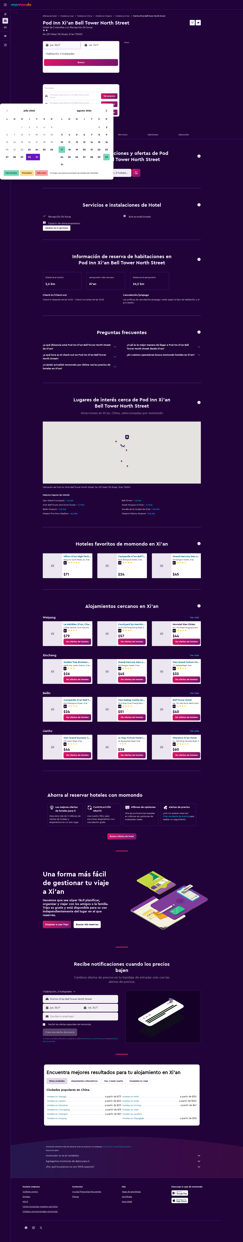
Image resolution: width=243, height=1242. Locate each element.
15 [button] (87, 89)
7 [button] (79, 81)
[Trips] (5, 36)
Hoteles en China (89, 16)
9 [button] (94, 81)
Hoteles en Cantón (61, 1101)
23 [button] (94, 96)
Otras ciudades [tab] (62, 1081)
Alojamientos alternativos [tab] (89, 1081)
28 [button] (79, 104)
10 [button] (101, 81)
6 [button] (72, 81)
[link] (82, 642)
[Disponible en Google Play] (190, 1193)
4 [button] (109, 74)
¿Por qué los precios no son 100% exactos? (128, 1167)
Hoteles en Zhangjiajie (138, 1118)
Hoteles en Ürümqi (137, 1105)
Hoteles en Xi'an (128, 16)
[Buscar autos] (5, 27)
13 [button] (72, 89)
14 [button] (79, 89)
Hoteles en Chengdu (62, 1114)
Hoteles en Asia (72, 16)
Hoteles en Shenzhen (62, 1105)
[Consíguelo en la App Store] (190, 1200)
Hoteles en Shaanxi (109, 16)
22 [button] (86, 96)
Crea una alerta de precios (181, 816)
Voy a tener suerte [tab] (118, 1081)
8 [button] (86, 81)
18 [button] (109, 89)
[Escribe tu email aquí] (88, 1016)
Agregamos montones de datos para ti (128, 1161)
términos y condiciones (98, 1039)
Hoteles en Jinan (136, 1110)
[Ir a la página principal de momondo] (21, 4)
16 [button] (94, 89)
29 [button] (86, 104)
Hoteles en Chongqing (63, 1110)
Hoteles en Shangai (61, 1097)
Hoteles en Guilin (136, 1101)
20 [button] (71, 96)
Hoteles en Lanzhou (137, 1114)
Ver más (199, 617)
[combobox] (88, 999)
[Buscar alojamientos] (5, 21)
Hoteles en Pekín (136, 1097)
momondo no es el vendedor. (128, 1156)
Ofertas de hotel (55, 16)
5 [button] (116, 74)
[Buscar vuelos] (5, 14)
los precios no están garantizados (122, 1147)
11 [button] (109, 81)
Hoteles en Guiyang (62, 1118)
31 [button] (101, 104)
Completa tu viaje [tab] (144, 1081)
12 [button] (116, 81)
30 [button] (94, 104)
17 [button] (101, 89)
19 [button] (116, 89)
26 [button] (116, 96)
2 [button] (94, 74)
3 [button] (101, 74)
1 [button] (86, 74)
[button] (5, 4)
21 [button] (79, 96)
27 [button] (72, 104)
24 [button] (101, 96)
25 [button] (109, 96)
